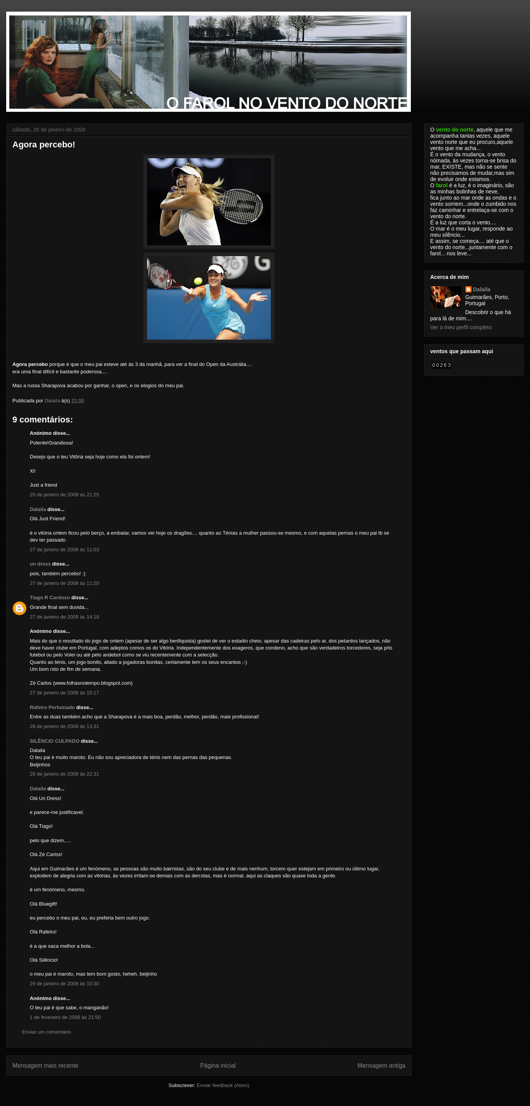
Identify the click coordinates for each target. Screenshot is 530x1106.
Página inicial (218, 1065)
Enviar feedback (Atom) (223, 1085)
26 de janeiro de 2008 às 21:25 (64, 494)
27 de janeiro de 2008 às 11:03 (64, 549)
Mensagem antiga (381, 1065)
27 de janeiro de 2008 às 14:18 (64, 617)
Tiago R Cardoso (50, 597)
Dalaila (38, 509)
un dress (40, 564)
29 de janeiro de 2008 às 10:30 (64, 983)
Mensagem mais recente (45, 1065)
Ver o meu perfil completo (461, 327)
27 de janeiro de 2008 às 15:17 (64, 693)
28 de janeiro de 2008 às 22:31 (64, 774)
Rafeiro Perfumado (52, 707)
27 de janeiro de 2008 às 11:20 (64, 583)
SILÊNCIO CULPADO (54, 741)
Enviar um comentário (46, 1032)
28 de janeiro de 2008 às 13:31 (64, 726)
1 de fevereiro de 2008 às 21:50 (65, 1017)
